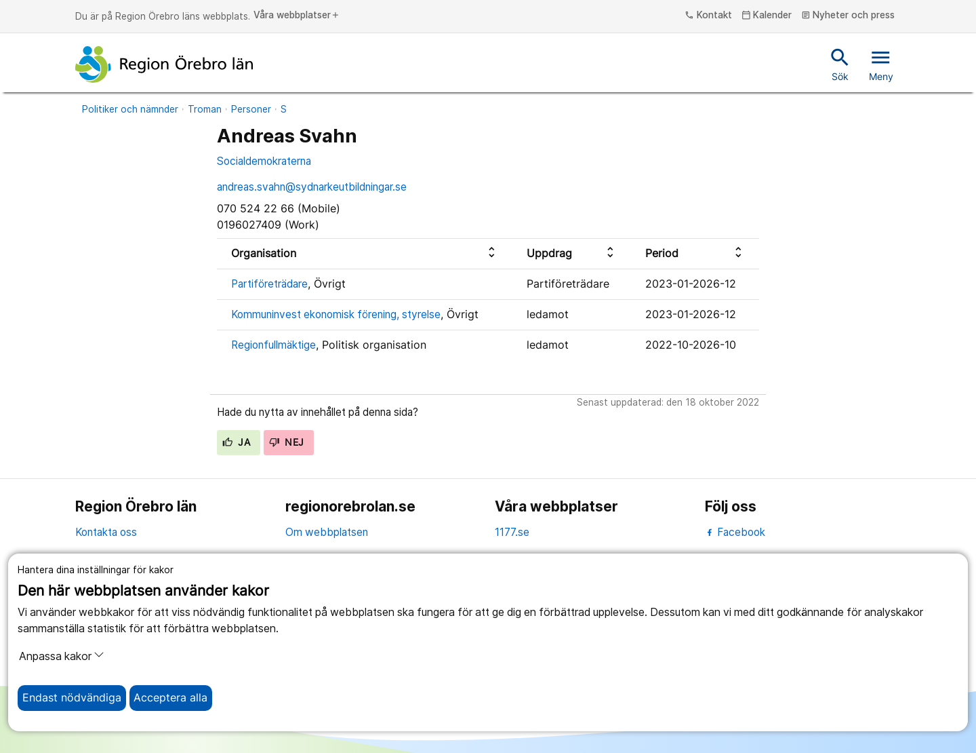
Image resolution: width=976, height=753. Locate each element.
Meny (881, 63)
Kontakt (708, 15)
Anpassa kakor (61, 656)
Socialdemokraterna (264, 161)
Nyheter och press (848, 15)
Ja (236, 442)
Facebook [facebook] (735, 532)
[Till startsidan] (164, 64)
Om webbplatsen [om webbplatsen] (326, 532)
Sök (840, 63)
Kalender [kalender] (766, 15)
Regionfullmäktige (273, 345)
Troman (205, 109)
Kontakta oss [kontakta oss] (106, 532)
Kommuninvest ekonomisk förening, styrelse (336, 314)
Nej (286, 442)
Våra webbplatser (296, 15)
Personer (251, 109)
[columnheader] (364, 253)
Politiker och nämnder (130, 109)
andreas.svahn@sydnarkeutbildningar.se (312, 186)
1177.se (512, 532)
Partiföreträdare (269, 283)
